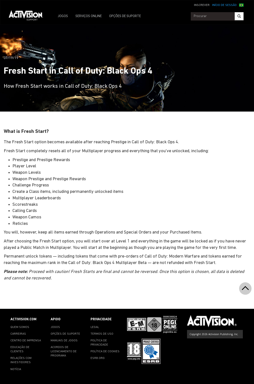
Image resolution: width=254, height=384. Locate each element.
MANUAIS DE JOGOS (64, 340)
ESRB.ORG (98, 358)
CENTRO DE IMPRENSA (25, 340)
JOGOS (63, 16)
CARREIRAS (18, 333)
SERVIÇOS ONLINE (88, 16)
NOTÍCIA (15, 369)
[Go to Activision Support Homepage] (28, 16)
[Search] (239, 16)
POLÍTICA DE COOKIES (105, 351)
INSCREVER (202, 5)
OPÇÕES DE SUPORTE (125, 16)
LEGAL (95, 327)
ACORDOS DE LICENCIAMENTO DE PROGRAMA (64, 351)
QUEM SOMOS (19, 327)
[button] (241, 4)
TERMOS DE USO (102, 333)
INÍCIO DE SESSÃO (224, 5)
